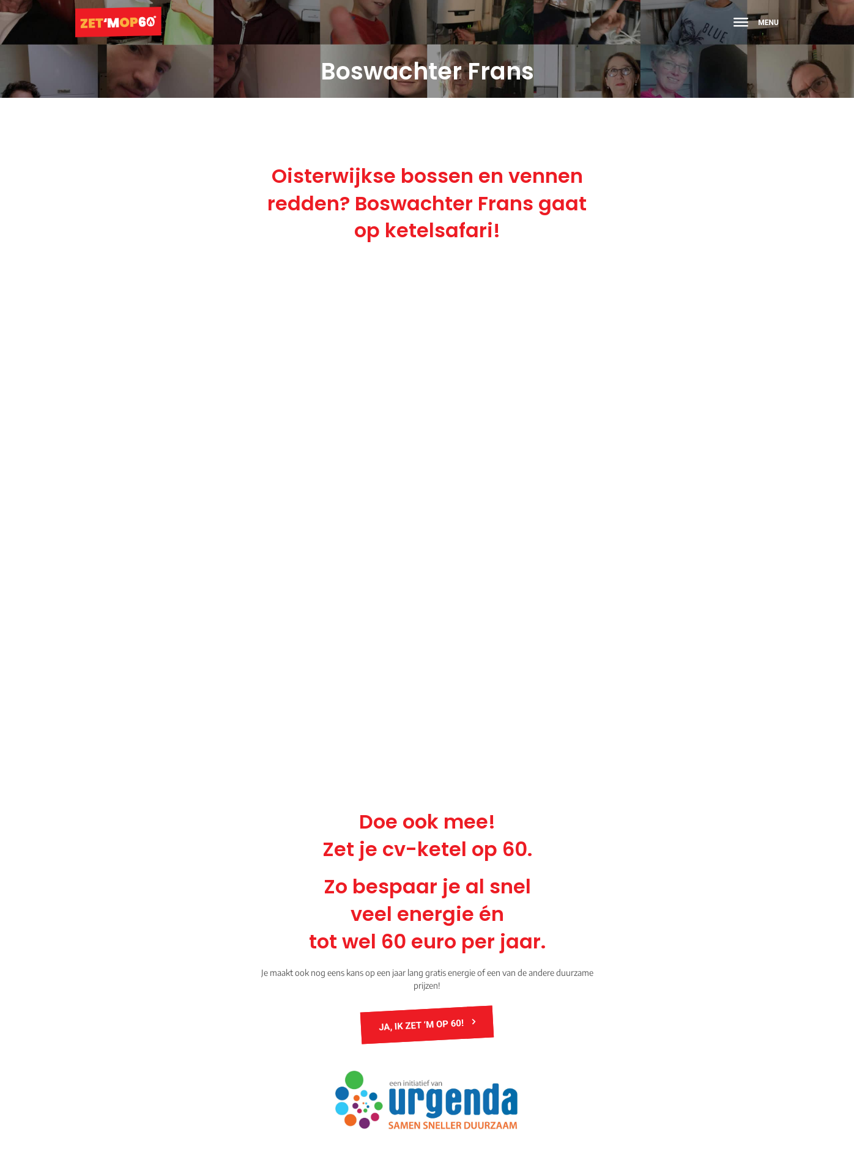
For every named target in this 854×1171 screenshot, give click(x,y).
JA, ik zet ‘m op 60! (423, 1024)
